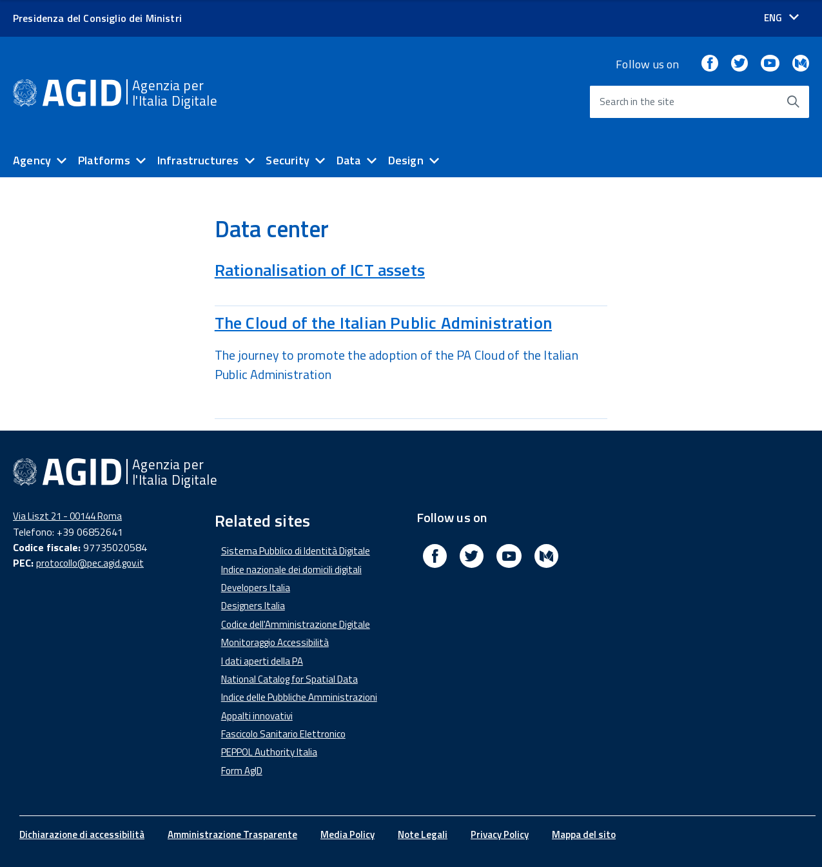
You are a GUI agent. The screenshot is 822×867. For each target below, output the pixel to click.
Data (349, 160)
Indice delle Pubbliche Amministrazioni (299, 697)
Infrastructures (198, 160)
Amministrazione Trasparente (232, 834)
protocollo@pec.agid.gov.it (90, 563)
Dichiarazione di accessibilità (81, 834)
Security (287, 160)
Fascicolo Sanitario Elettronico (283, 733)
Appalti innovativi (257, 715)
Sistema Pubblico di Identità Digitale (295, 550)
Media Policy (347, 834)
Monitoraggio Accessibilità (275, 642)
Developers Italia (255, 587)
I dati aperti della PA (262, 661)
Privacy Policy (500, 834)
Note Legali (422, 834)
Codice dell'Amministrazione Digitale (295, 624)
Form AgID (241, 770)
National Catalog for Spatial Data (289, 679)
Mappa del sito (584, 834)
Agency (32, 160)
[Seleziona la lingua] (781, 17)
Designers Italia (253, 605)
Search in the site (637, 101)
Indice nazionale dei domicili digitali (291, 569)
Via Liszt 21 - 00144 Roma (67, 516)
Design (406, 160)
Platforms (104, 160)
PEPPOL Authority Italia (269, 752)
